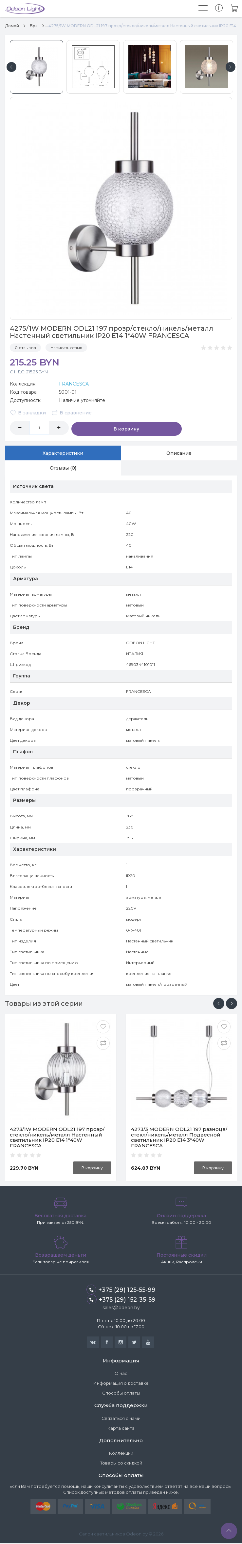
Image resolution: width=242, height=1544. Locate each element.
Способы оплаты (121, 1393)
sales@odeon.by (121, 1309)
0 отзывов (25, 347)
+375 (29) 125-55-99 (121, 1290)
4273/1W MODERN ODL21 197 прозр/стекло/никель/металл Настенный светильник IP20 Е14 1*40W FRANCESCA (57, 1138)
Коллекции (121, 1453)
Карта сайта (121, 1428)
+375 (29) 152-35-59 (121, 1300)
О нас (121, 1374)
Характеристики (63, 452)
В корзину (98, 428)
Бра (34, 25)
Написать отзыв (66, 347)
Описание (179, 452)
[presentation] (218, 1004)
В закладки (28, 412)
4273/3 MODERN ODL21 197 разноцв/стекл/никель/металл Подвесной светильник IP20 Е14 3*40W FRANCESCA (179, 1138)
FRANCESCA (74, 384)
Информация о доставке (121, 1383)
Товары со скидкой (121, 1463)
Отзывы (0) (63, 468)
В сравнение (72, 412)
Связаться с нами (121, 1419)
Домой (12, 25)
